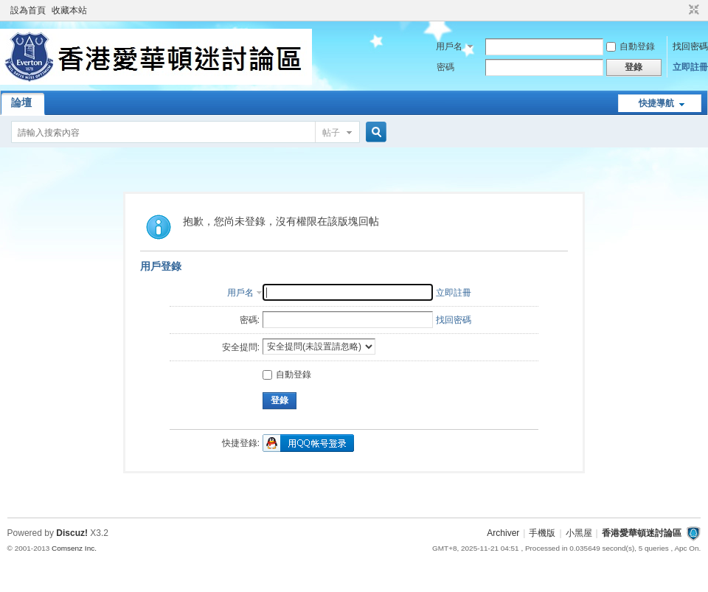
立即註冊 (690, 67)
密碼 (445, 67)
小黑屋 (579, 533)
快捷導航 (656, 103)
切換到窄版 (692, 10)
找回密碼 (690, 46)
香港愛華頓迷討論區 (641, 533)
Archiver (503, 533)
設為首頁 (28, 10)
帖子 (331, 133)
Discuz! (72, 533)
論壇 (21, 102)
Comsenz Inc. (74, 548)
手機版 (542, 533)
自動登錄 (630, 46)
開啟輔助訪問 (680, 10)
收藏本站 (69, 10)
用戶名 (449, 46)
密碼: (250, 320)
